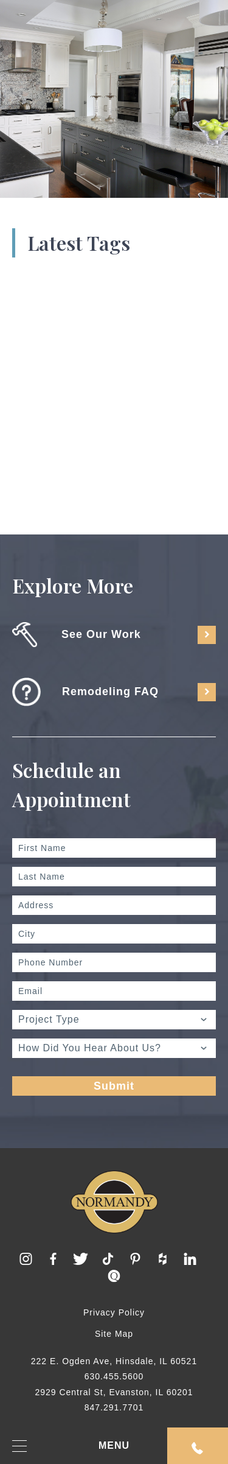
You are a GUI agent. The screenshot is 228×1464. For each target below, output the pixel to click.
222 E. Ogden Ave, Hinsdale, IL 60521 (114, 1361)
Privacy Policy (114, 1312)
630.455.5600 (114, 1376)
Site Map (114, 1334)
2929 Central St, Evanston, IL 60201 (114, 1392)
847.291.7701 (114, 1407)
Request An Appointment (198, 1448)
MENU (71, 1446)
